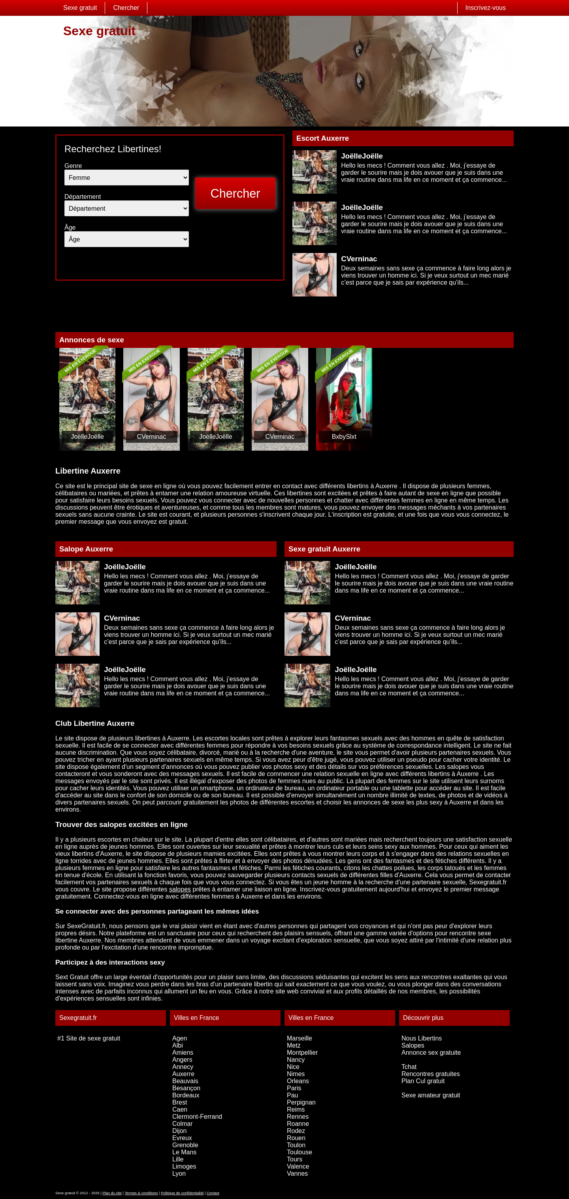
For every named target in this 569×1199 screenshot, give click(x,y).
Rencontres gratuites (430, 1074)
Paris (294, 1088)
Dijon (179, 1130)
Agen (179, 1038)
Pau (292, 1095)
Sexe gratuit (80, 7)
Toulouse (299, 1152)
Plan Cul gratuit (423, 1081)
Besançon (186, 1088)
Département (82, 196)
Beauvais (185, 1081)
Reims (296, 1109)
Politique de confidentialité (182, 1193)
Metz (294, 1045)
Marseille (299, 1038)
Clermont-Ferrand (197, 1116)
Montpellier (302, 1052)
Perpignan (301, 1102)
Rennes (298, 1116)
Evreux (182, 1138)
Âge (69, 227)
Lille (177, 1159)
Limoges (184, 1166)
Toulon (296, 1145)
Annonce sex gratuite (431, 1052)
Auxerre (183, 1074)
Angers (182, 1059)
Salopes (412, 1045)
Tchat (408, 1066)
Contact (213, 1193)
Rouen (296, 1138)
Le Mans (184, 1152)
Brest (179, 1102)
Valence (298, 1166)
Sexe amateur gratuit (430, 1095)
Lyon (179, 1173)
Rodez (296, 1130)
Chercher (126, 7)
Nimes (296, 1074)
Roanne (298, 1123)
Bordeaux (186, 1095)
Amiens (182, 1052)
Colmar (182, 1123)
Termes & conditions (141, 1193)
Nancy (296, 1059)
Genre (73, 165)
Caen (179, 1109)
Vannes (297, 1173)
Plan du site (112, 1193)
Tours (294, 1159)
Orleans (298, 1081)
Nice (293, 1066)
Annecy (182, 1066)
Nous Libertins (421, 1038)
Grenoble (185, 1145)
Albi (177, 1045)
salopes (180, 889)
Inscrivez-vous (485, 7)
